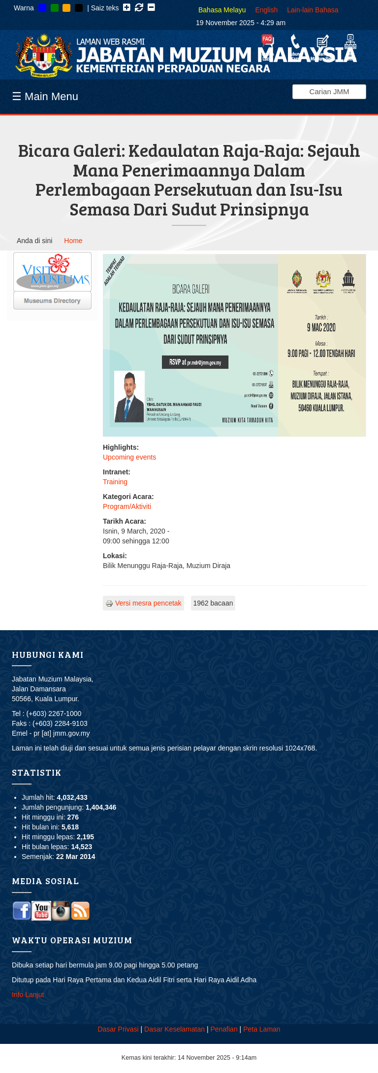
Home (73, 241)
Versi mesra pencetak (143, 603)
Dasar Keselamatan (174, 1029)
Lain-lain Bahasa (312, 10)
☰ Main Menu (45, 96)
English (266, 10)
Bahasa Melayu (222, 10)
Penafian (223, 1029)
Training (115, 482)
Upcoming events (129, 457)
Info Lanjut (28, 995)
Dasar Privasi (117, 1029)
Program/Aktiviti (127, 506)
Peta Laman (262, 1029)
